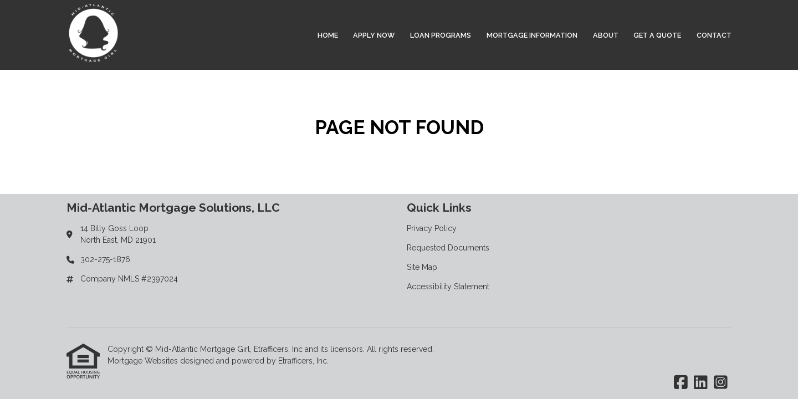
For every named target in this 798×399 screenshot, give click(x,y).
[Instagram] (721, 383)
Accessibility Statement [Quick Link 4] (448, 286)
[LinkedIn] (701, 383)
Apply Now (374, 35)
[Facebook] (681, 383)
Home (328, 35)
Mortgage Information (532, 35)
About (605, 35)
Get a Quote (657, 35)
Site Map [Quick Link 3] (422, 267)
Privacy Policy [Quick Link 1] (432, 228)
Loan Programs (440, 35)
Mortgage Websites (144, 360)
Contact (714, 35)
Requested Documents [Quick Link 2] (448, 247)
